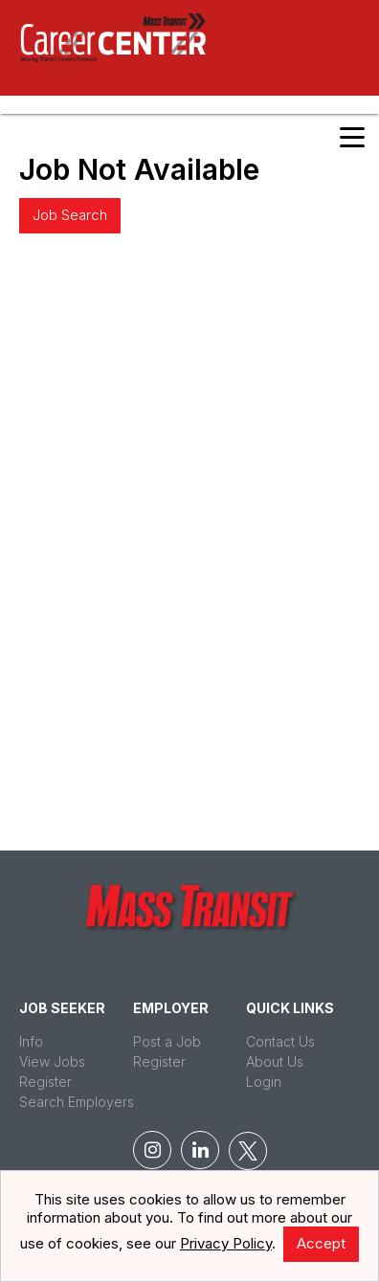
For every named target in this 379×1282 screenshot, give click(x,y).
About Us (274, 1061)
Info (31, 1041)
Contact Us (280, 1041)
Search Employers (76, 1102)
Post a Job (167, 1041)
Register (45, 1081)
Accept (321, 1243)
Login (263, 1081)
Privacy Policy (226, 1243)
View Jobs (52, 1061)
